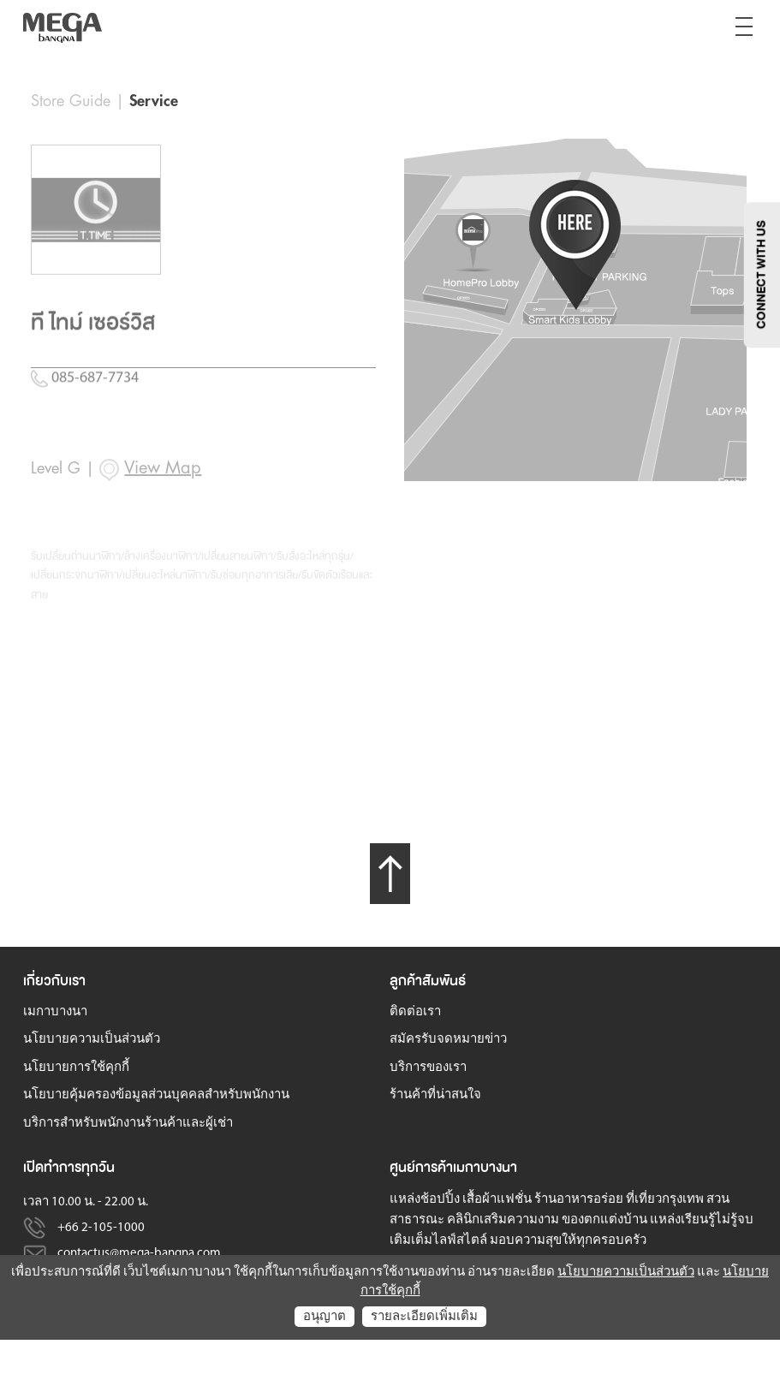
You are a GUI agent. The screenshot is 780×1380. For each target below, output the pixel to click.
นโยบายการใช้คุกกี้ (76, 1068)
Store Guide (70, 101)
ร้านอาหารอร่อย (578, 1199)
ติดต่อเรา (415, 1012)
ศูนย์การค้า (421, 1167)
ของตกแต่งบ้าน (604, 1220)
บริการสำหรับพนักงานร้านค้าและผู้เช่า (128, 1123)
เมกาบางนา (55, 1012)
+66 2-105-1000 (101, 1228)
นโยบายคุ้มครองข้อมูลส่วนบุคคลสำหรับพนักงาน (156, 1095)
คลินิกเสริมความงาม (503, 1220)
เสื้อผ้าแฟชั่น (497, 1199)
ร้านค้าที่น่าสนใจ (435, 1095)
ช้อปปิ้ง (440, 1199)
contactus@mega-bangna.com (139, 1253)
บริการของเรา (428, 1068)
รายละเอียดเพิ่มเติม (424, 1317)
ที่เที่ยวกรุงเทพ (665, 1199)
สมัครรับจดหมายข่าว (448, 1039)
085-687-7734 (85, 440)
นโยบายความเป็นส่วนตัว (91, 1039)
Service (153, 101)
